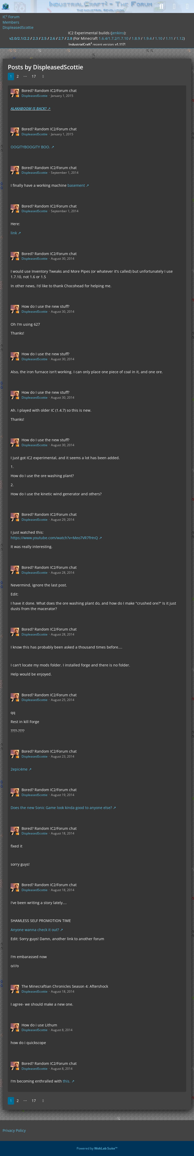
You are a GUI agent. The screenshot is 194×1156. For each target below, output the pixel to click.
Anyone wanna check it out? (35, 929)
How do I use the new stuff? (45, 306)
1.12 (180, 38)
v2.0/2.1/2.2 (19, 38)
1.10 (158, 38)
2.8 (69, 38)
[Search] (161, 6)
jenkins (118, 32)
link (14, 232)
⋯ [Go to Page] (25, 76)
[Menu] (187, 6)
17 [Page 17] (34, 76)
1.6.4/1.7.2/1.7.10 (113, 38)
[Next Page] (43, 76)
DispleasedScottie (35, 95)
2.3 (35, 38)
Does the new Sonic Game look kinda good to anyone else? (61, 807)
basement (76, 185)
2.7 (61, 38)
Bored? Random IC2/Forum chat (49, 90)
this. (66, 1081)
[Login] (174, 6)
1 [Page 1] (11, 76)
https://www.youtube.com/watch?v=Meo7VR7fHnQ (54, 537)
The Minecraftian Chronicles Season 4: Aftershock (65, 986)
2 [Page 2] (18, 76)
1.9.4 (147, 38)
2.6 (52, 38)
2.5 (43, 38)
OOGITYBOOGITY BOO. (30, 146)
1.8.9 (136, 38)
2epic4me (19, 769)
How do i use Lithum (39, 1025)
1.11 (169, 38)
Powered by (97, 1148)
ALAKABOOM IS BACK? (28, 108)
